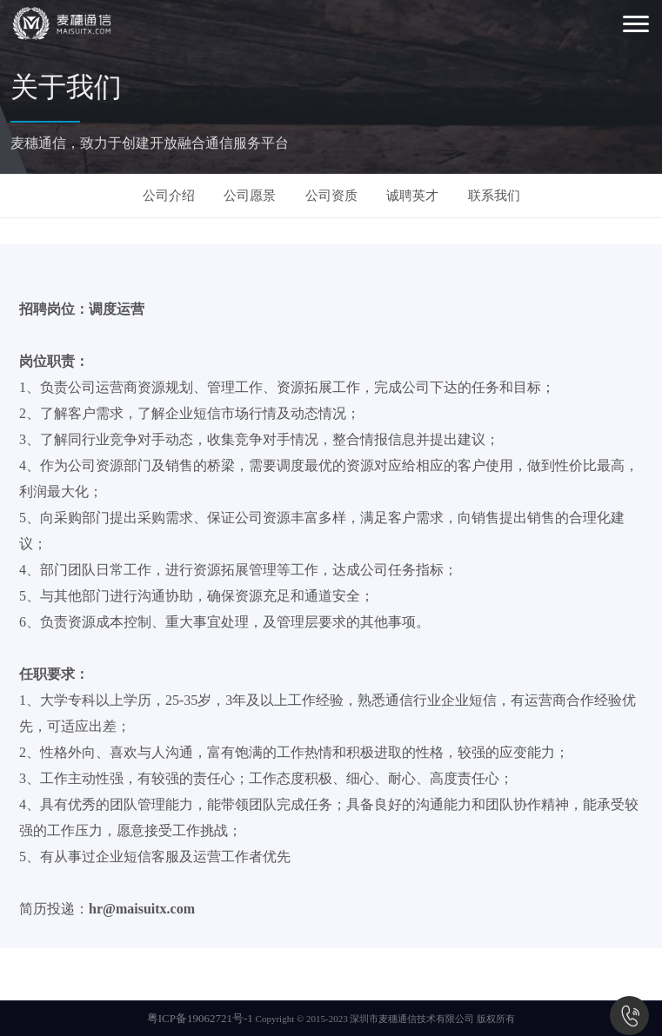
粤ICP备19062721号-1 (200, 1018)
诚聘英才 (412, 196)
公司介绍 (169, 196)
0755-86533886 (629, 1015)
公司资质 (331, 196)
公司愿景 (250, 196)
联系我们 (494, 196)
